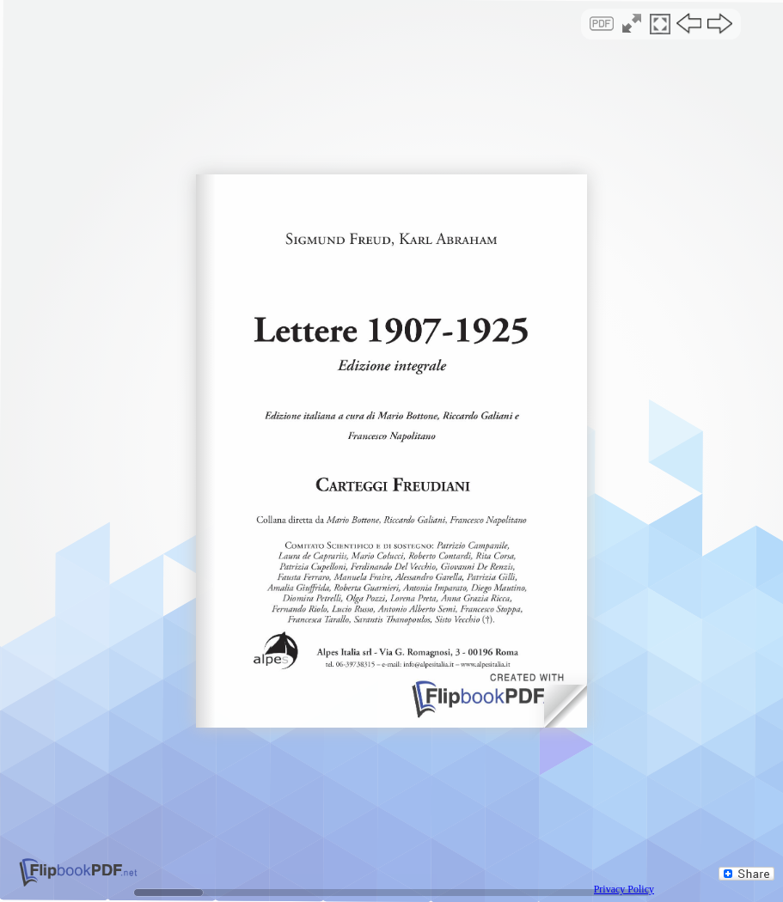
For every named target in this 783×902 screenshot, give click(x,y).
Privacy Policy (624, 889)
